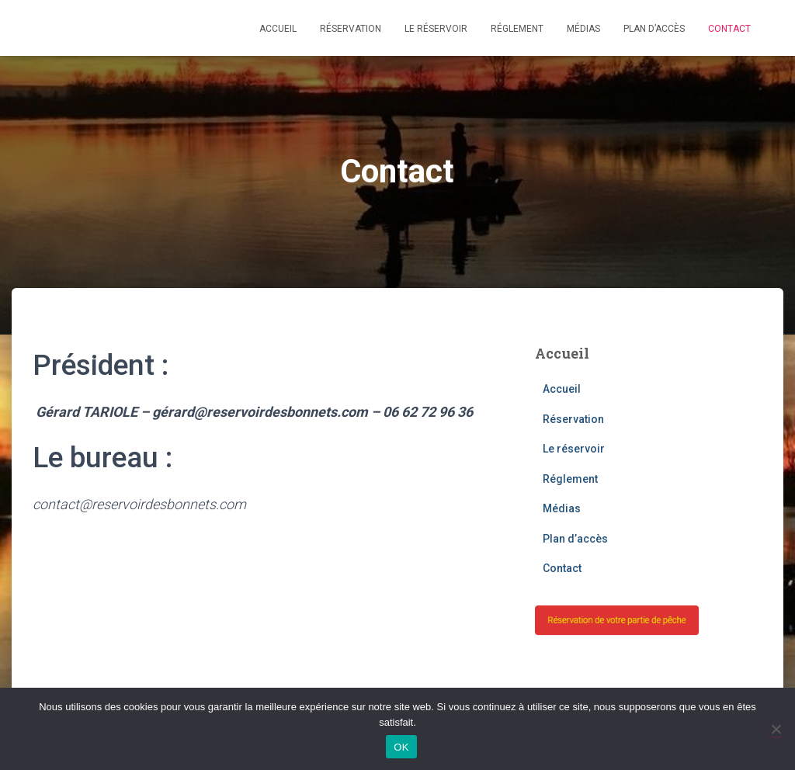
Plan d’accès (654, 28)
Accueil (278, 28)
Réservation (350, 28)
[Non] (775, 729)
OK (401, 747)
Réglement (517, 28)
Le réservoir (435, 28)
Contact (729, 28)
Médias (583, 28)
